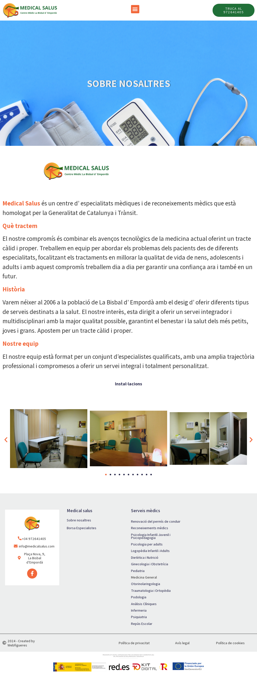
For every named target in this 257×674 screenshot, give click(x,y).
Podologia (138, 597)
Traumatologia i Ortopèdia (151, 590)
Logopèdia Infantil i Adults (150, 550)
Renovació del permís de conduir (155, 521)
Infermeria (139, 610)
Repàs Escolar (141, 623)
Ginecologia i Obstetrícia (149, 564)
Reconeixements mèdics (149, 528)
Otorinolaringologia (145, 584)
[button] (135, 9)
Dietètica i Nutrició (144, 557)
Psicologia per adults (147, 544)
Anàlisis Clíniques (144, 604)
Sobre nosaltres (79, 520)
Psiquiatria (139, 617)
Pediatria (138, 571)
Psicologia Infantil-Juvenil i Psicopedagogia (150, 536)
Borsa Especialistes (81, 528)
